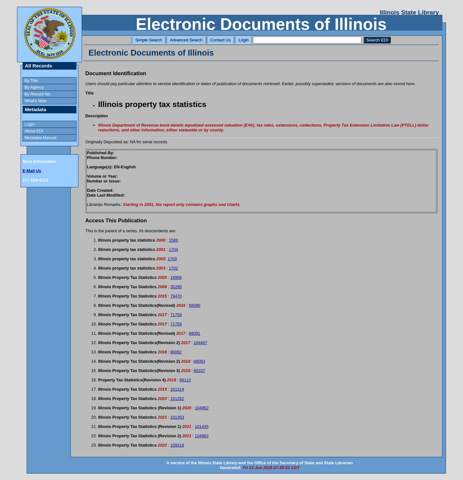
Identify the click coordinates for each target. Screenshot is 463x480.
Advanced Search (186, 40)
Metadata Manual (40, 137)
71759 (176, 324)
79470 (176, 296)
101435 (202, 426)
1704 (173, 249)
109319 (177, 445)
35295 (176, 286)
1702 (173, 268)
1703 (172, 258)
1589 (173, 240)
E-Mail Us (32, 170)
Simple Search (148, 40)
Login (244, 40)
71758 (176, 314)
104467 (200, 342)
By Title (31, 80)
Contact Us (220, 40)
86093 (199, 361)
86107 (199, 370)
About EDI (33, 131)
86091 (194, 333)
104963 (202, 435)
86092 (176, 352)
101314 (177, 389)
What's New (35, 100)
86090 (194, 305)
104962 (202, 407)
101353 (177, 417)
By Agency (34, 87)
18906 (176, 277)
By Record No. (37, 94)
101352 (177, 398)
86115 (185, 380)
